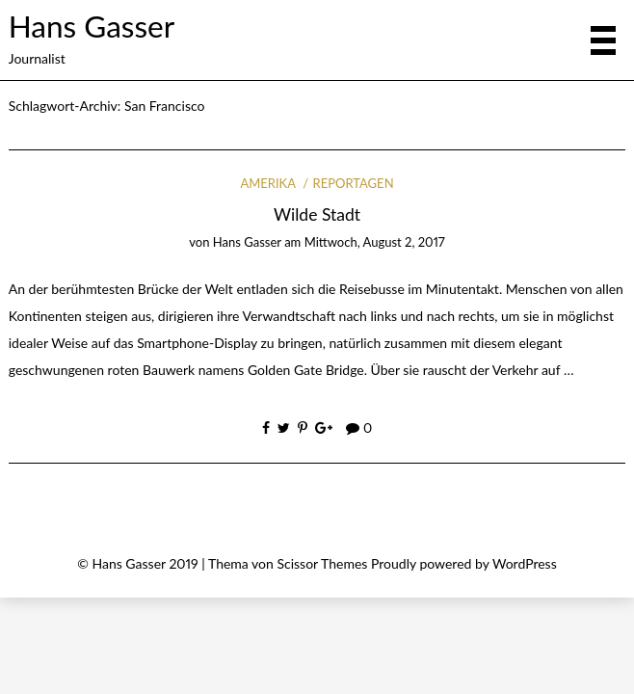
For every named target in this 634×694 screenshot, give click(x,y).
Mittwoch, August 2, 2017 (374, 242)
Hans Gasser (91, 26)
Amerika (267, 183)
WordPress (524, 563)
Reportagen (353, 183)
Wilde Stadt (317, 214)
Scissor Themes (322, 563)
